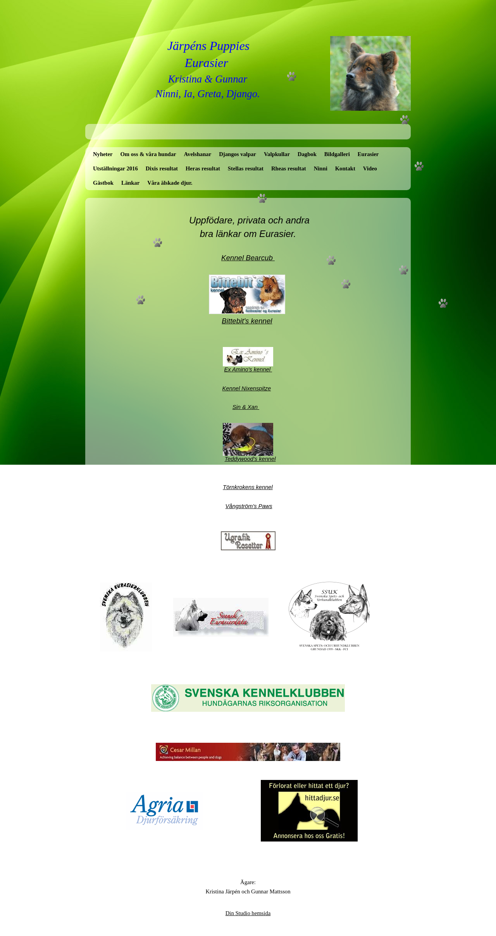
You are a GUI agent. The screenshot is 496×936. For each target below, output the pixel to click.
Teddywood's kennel (250, 459)
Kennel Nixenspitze (246, 388)
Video (370, 168)
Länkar (130, 183)
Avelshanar (198, 154)
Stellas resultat (246, 168)
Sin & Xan (245, 407)
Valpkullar (277, 154)
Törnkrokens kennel (248, 487)
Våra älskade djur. (169, 183)
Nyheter (102, 154)
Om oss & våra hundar (148, 154)
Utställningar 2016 (115, 168)
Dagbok (307, 154)
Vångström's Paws (249, 506)
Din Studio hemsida (248, 913)
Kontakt (345, 168)
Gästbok (103, 183)
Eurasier (368, 154)
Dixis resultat (162, 168)
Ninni (320, 168)
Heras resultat (203, 168)
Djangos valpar (237, 154)
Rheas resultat (288, 168)
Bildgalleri (337, 154)
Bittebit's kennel (247, 321)
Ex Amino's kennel (248, 369)
